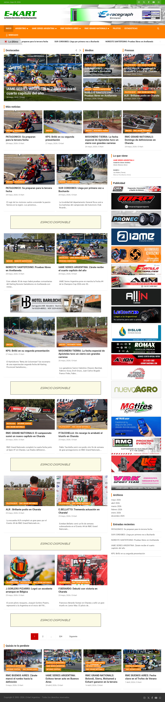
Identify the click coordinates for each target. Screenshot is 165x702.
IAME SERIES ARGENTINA (43, 28)
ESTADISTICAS (131, 28)
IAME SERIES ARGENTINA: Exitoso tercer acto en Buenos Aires (62, 678)
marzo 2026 (116, 506)
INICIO (8, 28)
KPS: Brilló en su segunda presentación (60, 138)
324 (60, 636)
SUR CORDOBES (99, 65)
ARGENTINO (20, 28)
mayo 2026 (116, 500)
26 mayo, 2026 (91, 147)
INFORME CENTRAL (25, 423)
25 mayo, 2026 (130, 74)
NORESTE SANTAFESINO (101, 89)
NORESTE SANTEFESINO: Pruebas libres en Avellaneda (138, 41)
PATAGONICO (19, 131)
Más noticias (13, 106)
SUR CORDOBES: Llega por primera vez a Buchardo (86, 41)
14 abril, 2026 (90, 685)
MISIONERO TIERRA (101, 131)
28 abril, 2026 (51, 685)
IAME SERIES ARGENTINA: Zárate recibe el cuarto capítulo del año (41, 91)
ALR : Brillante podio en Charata (141, 95)
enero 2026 (116, 513)
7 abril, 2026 (130, 682)
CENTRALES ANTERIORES (16, 666)
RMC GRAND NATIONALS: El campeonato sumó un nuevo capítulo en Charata (29, 435)
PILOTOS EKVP (130, 65)
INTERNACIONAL (13, 582)
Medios (89, 50)
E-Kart (22, 97)
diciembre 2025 (117, 516)
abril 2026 (115, 503)
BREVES (9, 131)
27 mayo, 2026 (51, 143)
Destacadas (12, 50)
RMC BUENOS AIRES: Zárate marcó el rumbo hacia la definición (21, 678)
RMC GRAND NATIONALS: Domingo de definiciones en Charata (140, 140)
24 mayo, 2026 (131, 147)
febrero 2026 (116, 509)
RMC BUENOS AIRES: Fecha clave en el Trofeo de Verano (141, 677)
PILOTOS (117, 28)
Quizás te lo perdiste (17, 645)
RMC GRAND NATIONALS (96, 28)
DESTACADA (11, 85)
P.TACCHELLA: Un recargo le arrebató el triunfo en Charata (140, 70)
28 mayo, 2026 (12, 97)
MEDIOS (88, 65)
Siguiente (73, 636)
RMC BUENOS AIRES (69, 28)
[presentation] (76, 50)
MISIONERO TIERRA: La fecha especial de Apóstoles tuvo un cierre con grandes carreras (101, 140)
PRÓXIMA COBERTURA (47, 85)
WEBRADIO (13, 35)
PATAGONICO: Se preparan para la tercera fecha (36, 41)
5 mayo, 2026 (11, 685)
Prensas (129, 50)
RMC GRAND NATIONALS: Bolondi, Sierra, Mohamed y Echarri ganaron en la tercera (101, 678)
